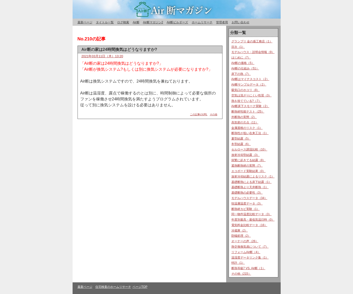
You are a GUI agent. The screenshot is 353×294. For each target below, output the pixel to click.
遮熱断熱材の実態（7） (247, 165)
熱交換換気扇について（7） (250, 246)
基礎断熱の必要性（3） (247, 192)
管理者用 (222, 22)
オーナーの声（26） (244, 241)
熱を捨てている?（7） (246, 101)
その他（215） (241, 273)
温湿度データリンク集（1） (250, 257)
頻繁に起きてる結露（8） (248, 160)
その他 (213, 114)
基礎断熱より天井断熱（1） (250, 187)
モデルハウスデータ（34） (249, 198)
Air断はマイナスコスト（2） (250, 79)
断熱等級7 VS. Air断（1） (248, 268)
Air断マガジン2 (153, 22)
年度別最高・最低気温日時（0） (253, 219)
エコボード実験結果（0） (248, 171)
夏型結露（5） (241, 138)
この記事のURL (198, 114)
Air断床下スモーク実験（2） (250, 106)
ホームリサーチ (202, 22)
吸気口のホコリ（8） (245, 90)
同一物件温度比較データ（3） (251, 214)
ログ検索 (123, 22)
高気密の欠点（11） (244, 122)
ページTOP (140, 287)
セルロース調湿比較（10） (249, 149)
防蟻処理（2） (241, 235)
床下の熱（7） (241, 74)
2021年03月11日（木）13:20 (102, 56)
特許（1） (238, 263)
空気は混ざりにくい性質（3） (251, 95)
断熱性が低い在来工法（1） (250, 133)
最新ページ (85, 22)
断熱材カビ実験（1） (245, 209)
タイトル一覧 (105, 22)
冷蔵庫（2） (239, 230)
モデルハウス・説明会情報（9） (253, 52)
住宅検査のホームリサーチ (113, 287)
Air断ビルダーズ (177, 22)
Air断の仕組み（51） (245, 68)
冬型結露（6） (241, 144)
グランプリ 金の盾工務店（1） (251, 41)
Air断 (136, 22)
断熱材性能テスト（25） (247, 111)
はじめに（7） (241, 57)
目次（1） (238, 47)
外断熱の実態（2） (244, 117)
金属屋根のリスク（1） (247, 128)
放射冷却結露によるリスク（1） (253, 176)
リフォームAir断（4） (245, 252)
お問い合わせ (240, 22)
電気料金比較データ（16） (249, 225)
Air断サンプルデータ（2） (248, 84)
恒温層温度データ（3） (247, 203)
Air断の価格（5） (242, 63)
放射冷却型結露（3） (245, 155)
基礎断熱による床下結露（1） (251, 182)
